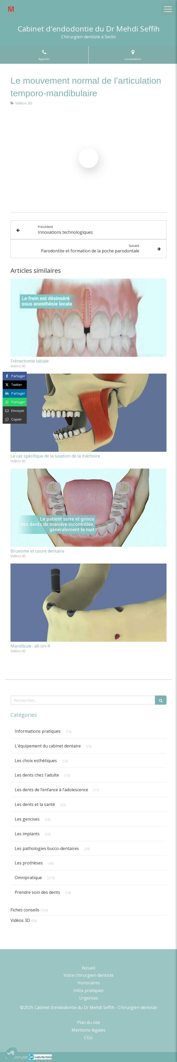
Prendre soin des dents (37, 892)
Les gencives (27, 819)
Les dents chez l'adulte (37, 775)
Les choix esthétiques (36, 760)
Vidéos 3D (20, 920)
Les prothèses (29, 863)
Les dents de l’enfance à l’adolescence (51, 790)
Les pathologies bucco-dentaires (47, 848)
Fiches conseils (24, 910)
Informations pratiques (38, 731)
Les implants (27, 834)
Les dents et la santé (35, 804)
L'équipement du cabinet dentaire (48, 746)
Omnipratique (28, 877)
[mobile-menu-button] (167, 9)
